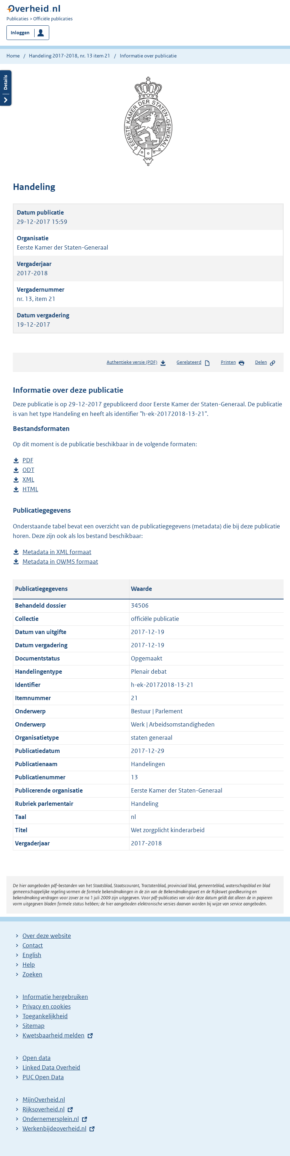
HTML (30, 489)
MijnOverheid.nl (43, 1100)
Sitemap (33, 1026)
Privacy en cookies (46, 1006)
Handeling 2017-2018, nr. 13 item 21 (69, 55)
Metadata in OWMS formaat (60, 562)
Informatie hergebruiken (55, 997)
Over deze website (46, 936)
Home (13, 55)
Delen (265, 362)
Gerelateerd (193, 362)
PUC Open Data (43, 1077)
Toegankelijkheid (45, 1016)
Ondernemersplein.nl (50, 1119)
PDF (27, 460)
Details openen (5, 88)
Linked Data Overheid (51, 1067)
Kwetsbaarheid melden (53, 1035)
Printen (233, 362)
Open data (36, 1058)
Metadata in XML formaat (56, 552)
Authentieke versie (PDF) (136, 363)
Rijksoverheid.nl (43, 1109)
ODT (28, 470)
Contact (32, 945)
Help (28, 965)
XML (28, 479)
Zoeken (32, 974)
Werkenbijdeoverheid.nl (54, 1128)
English (31, 955)
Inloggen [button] (20, 33)
